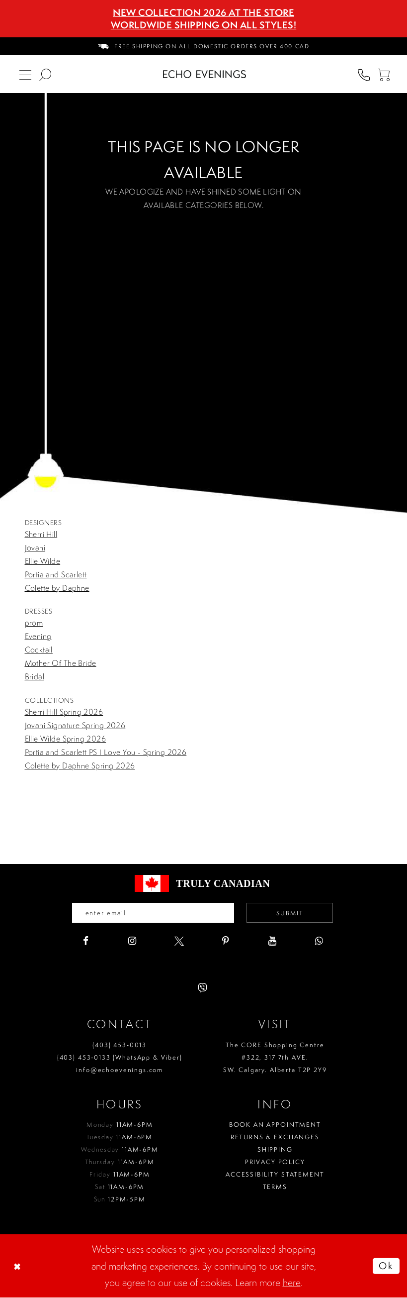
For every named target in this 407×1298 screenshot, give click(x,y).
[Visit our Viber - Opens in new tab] (202, 988)
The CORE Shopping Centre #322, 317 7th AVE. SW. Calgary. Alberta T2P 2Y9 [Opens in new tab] (275, 1058)
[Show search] (45, 74)
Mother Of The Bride (60, 662)
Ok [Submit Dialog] (385, 1266)
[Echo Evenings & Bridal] (204, 74)
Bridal (35, 676)
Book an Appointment (275, 1125)
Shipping (275, 1150)
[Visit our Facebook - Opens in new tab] (85, 942)
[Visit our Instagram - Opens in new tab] (132, 942)
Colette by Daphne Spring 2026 (80, 765)
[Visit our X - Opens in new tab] (179, 942)
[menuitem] (204, 46)
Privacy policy (275, 1163)
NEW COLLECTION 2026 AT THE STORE (203, 12)
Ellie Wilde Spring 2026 (65, 738)
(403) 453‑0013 (119, 1045)
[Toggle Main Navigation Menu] (25, 74)
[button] (384, 74)
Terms (275, 1188)
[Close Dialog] (18, 1267)
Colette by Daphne (57, 587)
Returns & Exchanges (275, 1138)
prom (34, 622)
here (292, 1283)
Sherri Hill (41, 534)
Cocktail (39, 649)
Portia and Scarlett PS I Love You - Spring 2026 (106, 752)
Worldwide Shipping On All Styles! (204, 24)
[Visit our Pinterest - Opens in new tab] (226, 942)
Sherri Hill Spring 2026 (64, 711)
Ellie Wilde (43, 560)
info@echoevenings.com (119, 1070)
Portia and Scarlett (56, 574)
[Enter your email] (151, 913)
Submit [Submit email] (293, 913)
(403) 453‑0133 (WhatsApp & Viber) (119, 1058)
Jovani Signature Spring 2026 (75, 725)
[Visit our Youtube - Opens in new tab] (272, 942)
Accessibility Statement (275, 1175)
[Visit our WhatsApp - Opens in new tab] (319, 942)
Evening (38, 636)
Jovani (35, 547)
